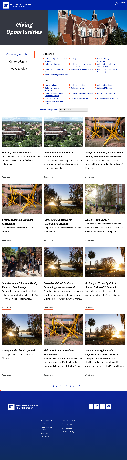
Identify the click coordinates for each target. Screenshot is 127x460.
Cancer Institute (51, 85)
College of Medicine (104, 85)
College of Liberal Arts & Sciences (54, 70)
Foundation (67, 424)
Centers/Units (18, 61)
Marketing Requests (45, 435)
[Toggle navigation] (122, 3)
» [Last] (79, 385)
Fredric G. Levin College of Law (82, 69)
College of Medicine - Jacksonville (52, 89)
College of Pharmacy (105, 88)
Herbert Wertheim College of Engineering (108, 70)
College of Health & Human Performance (81, 65)
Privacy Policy (68, 431)
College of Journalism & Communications (106, 65)
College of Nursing (78, 88)
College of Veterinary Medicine (82, 93)
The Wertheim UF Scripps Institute (54, 102)
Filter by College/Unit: (48, 110)
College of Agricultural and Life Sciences (56, 60)
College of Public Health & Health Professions (54, 94)
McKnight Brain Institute (106, 93)
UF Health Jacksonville (79, 99)
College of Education (52, 64)
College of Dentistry (78, 85)
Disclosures (67, 427)
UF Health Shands (51, 99)
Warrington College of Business (56, 75)
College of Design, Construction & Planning (108, 60)
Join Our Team (68, 420)
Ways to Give (18, 68)
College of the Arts (78, 59)
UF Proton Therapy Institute (107, 99)
